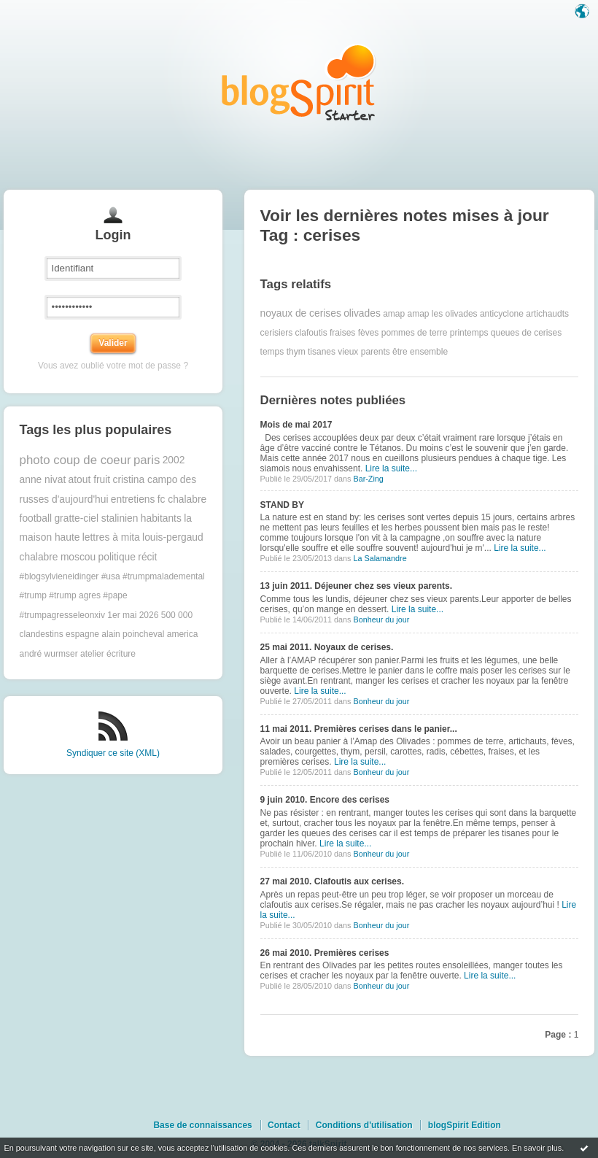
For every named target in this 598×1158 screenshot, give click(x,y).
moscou (78, 557)
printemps (469, 333)
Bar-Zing (368, 478)
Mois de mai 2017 (296, 425)
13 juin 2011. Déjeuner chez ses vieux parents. (356, 586)
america (182, 634)
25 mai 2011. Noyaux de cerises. (327, 647)
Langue (583, 12)
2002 (174, 460)
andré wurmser (49, 654)
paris (146, 460)
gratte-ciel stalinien (96, 518)
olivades (362, 313)
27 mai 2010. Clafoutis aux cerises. (332, 881)
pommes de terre (414, 333)
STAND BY (282, 505)
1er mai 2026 (132, 615)
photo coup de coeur (75, 460)
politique (117, 557)
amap (394, 314)
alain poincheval (132, 634)
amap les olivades (443, 314)
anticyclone (502, 314)
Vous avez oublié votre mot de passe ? (113, 365)
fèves (368, 333)
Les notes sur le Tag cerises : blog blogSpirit (299, 82)
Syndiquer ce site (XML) (113, 753)
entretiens (133, 499)
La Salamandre (379, 558)
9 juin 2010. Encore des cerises (324, 800)
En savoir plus (537, 1147)
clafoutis (311, 333)
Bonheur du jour (381, 619)
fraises (342, 333)
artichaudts (547, 314)
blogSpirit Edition (464, 1125)
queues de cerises (526, 333)
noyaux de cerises (300, 313)
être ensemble (420, 352)
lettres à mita (111, 537)
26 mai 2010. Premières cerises (324, 953)
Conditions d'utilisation (364, 1125)
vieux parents (363, 352)
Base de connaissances (202, 1125)
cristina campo (144, 479)
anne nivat (43, 479)
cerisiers (276, 333)
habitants (161, 518)
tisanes (321, 352)
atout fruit (90, 479)
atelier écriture (108, 654)
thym (296, 352)
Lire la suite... (391, 468)
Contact (284, 1125)
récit (147, 557)
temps (272, 352)
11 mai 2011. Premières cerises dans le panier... (358, 729)
